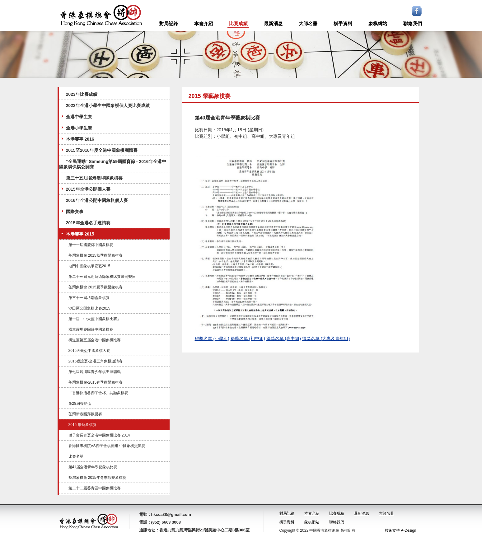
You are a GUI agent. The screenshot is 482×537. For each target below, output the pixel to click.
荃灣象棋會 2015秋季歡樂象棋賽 (95, 255)
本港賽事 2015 (77, 233)
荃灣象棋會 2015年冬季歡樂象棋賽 (97, 477)
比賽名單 (75, 456)
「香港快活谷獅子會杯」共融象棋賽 (98, 393)
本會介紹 (203, 23)
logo (101, 15)
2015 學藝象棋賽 (82, 425)
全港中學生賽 (76, 116)
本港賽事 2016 (77, 139)
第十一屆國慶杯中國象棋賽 (90, 245)
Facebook (417, 11)
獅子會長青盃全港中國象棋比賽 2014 (99, 435)
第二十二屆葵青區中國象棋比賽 (94, 488)
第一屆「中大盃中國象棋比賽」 (94, 319)
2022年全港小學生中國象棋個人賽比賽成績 (108, 105)
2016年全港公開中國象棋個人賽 (97, 200)
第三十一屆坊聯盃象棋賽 (89, 298)
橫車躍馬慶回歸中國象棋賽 (90, 329)
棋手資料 (343, 23)
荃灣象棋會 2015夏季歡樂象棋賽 (95, 287)
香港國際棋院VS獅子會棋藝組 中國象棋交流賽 (106, 446)
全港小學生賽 (76, 127)
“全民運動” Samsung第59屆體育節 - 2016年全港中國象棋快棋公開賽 (112, 164)
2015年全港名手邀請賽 (88, 222)
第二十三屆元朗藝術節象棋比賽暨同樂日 (102, 276)
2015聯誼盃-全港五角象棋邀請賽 (95, 361)
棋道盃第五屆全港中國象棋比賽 (94, 340)
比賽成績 (238, 23)
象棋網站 (377, 23)
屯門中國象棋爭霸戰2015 (89, 266)
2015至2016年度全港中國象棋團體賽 (99, 150)
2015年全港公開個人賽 (85, 189)
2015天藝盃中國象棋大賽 (89, 350)
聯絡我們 (412, 23)
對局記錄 (168, 23)
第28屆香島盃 (79, 403)
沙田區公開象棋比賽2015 (89, 308)
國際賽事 (71, 211)
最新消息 (273, 23)
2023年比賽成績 (81, 94)
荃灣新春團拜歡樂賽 (85, 414)
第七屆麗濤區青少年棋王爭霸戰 (94, 372)
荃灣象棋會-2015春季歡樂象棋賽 (95, 382)
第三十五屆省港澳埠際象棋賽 (94, 177)
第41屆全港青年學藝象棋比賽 (92, 467)
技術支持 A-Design (400, 530)
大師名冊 (308, 23)
